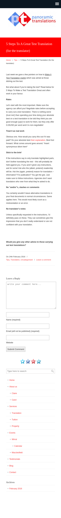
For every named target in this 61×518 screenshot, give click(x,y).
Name (13, 320)
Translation (15, 260)
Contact (12, 472)
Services (13, 406)
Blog (11, 466)
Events (12, 433)
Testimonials (14, 459)
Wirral (14, 439)
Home (8, 60)
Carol (14, 400)
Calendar (18, 446)
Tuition (15, 419)
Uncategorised (27, 260)
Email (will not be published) (23, 331)
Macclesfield (17, 452)
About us (13, 387)
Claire (14, 393)
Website (9, 342)
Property (15, 426)
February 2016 (15, 488)
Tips (15, 60)
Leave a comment (43, 260)
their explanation (38, 140)
